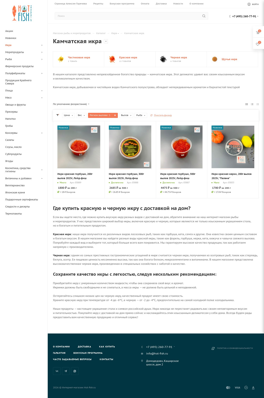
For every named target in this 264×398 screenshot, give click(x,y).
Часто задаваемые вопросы (72, 359)
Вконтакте (57, 371)
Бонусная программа (88, 352)
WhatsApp (75, 371)
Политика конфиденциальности (235, 348)
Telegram (66, 371)
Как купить (107, 346)
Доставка (84, 346)
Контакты (106, 359)
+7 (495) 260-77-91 (244, 16)
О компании (61, 346)
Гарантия (59, 352)
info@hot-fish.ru (157, 353)
